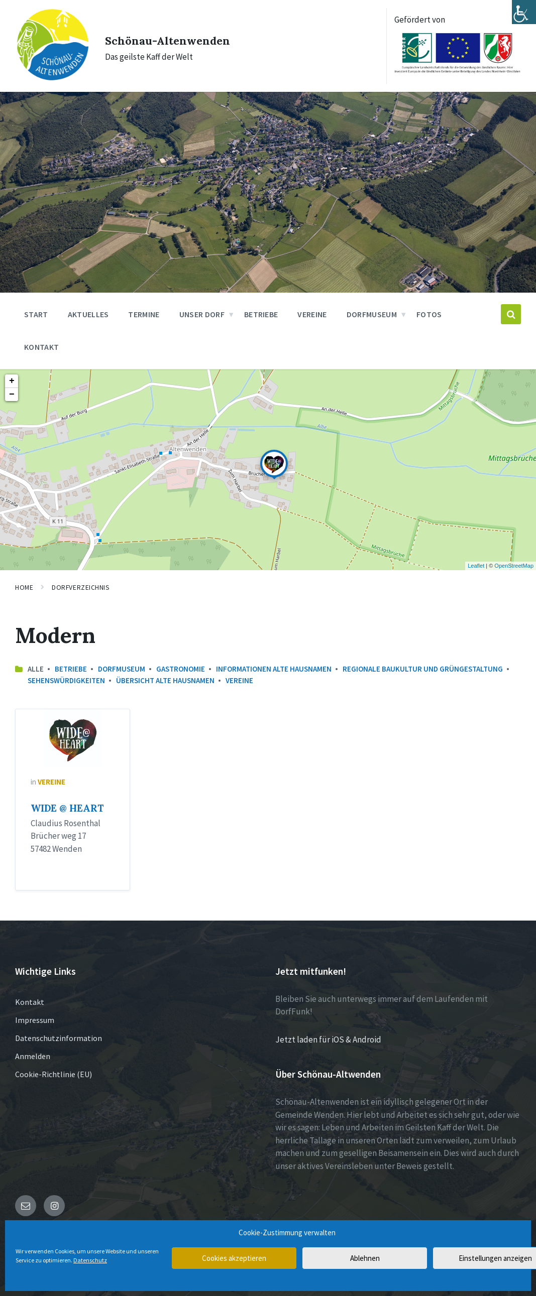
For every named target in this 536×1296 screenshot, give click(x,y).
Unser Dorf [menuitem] (202, 313)
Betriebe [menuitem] (261, 313)
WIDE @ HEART (67, 807)
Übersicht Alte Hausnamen (165, 679)
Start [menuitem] (36, 313)
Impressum (34, 1019)
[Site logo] (48, 74)
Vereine (239, 679)
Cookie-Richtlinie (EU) (53, 1073)
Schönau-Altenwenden (179, 38)
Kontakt (29, 1001)
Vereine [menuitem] (312, 313)
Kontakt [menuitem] (41, 346)
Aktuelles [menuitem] (88, 313)
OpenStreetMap (513, 565)
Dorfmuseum (121, 668)
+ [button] (12, 380)
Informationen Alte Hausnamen (274, 668)
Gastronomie (180, 668)
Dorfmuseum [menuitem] (372, 313)
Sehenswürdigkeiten (66, 679)
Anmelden (32, 1055)
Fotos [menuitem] (429, 313)
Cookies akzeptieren (234, 1258)
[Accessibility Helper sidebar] (524, 12)
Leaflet (476, 565)
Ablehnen (365, 1258)
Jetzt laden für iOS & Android (328, 1038)
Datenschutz (90, 1260)
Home (24, 586)
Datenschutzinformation (58, 1037)
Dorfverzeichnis (81, 586)
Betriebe (71, 668)
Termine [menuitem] (143, 313)
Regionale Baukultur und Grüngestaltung (423, 668)
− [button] (12, 393)
